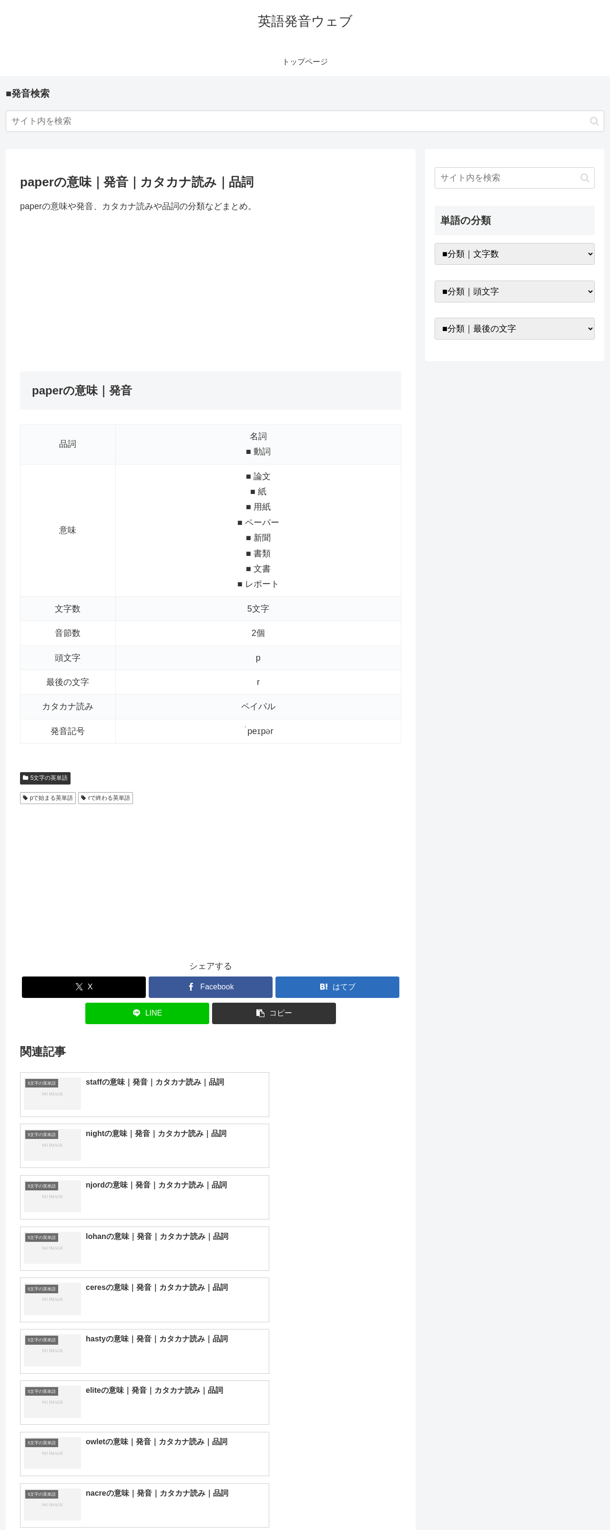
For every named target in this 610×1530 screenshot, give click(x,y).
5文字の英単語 (45, 778)
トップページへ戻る (488, 1500)
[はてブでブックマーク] (337, 987)
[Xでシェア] (84, 987)
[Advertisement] (210, 292)
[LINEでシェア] (147, 1013)
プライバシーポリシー (562, 1500)
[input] (305, 121)
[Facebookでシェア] (211, 987)
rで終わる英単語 (105, 798)
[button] (594, 121)
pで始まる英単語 (48, 798)
